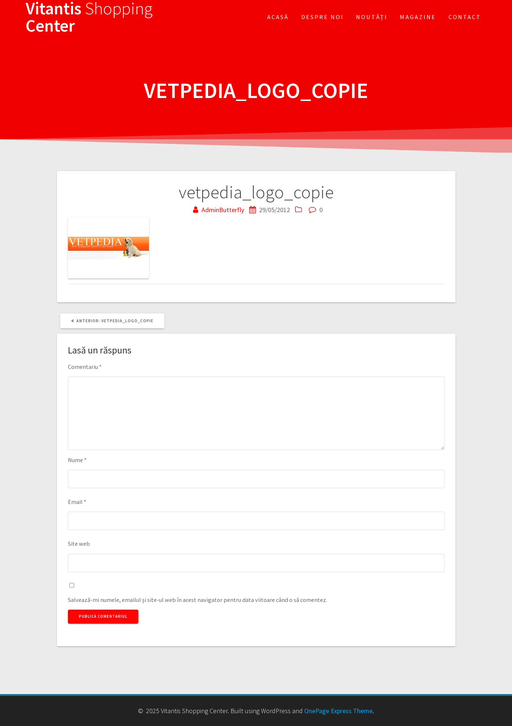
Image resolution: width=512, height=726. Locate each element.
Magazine (418, 17)
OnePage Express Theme (338, 711)
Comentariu (85, 366)
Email (77, 501)
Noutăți (372, 17)
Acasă (278, 17)
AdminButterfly (222, 210)
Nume (77, 460)
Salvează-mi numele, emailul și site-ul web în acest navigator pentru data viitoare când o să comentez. (197, 599)
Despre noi (322, 17)
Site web (79, 543)
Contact (465, 17)
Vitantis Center (89, 17)
